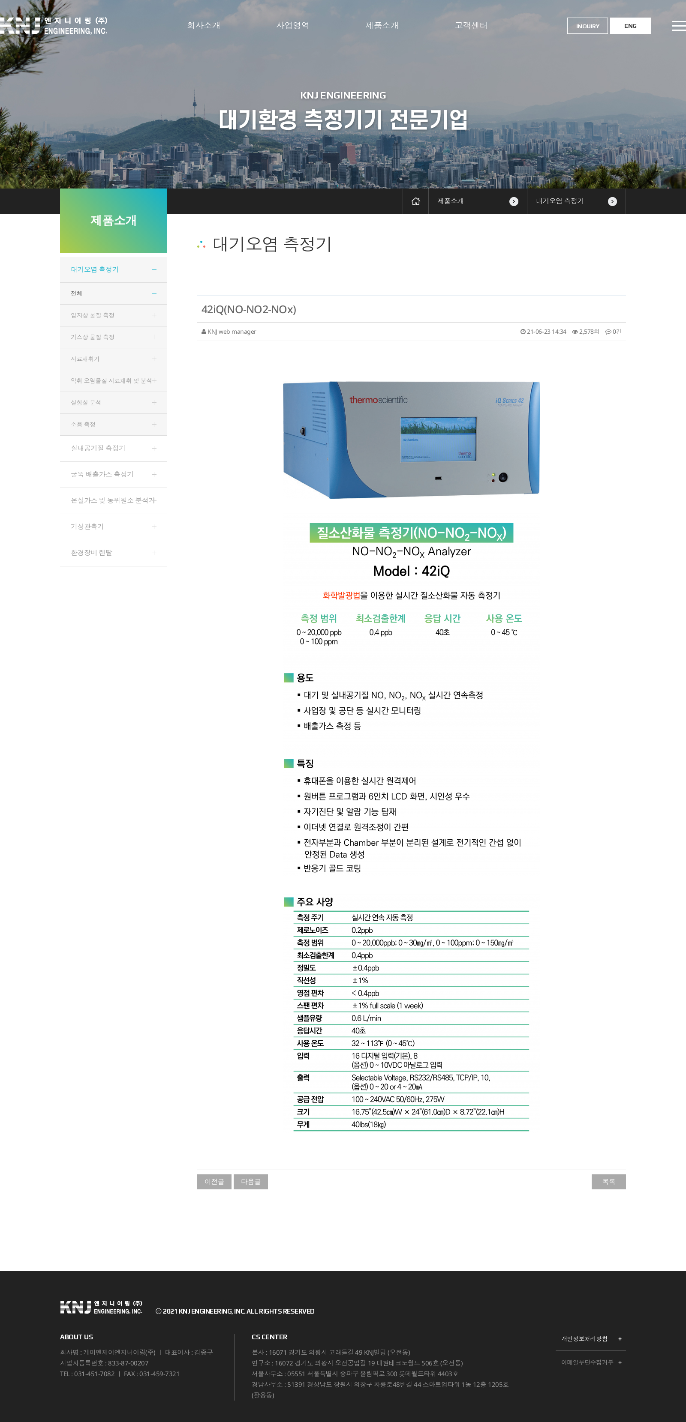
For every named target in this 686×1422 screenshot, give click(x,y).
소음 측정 (83, 424)
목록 (608, 1181)
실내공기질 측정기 (98, 448)
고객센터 (471, 25)
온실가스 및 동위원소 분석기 (113, 500)
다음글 (251, 1181)
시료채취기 (85, 359)
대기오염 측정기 (576, 201)
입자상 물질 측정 (92, 315)
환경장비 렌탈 (91, 552)
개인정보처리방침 (584, 1339)
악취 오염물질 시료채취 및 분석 (111, 381)
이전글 (215, 1181)
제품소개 (382, 25)
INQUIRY (587, 26)
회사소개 (203, 25)
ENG (630, 25)
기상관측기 (87, 526)
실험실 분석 (86, 402)
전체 (76, 293)
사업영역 (293, 25)
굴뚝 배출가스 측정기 (102, 474)
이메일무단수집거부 (587, 1362)
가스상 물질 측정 (92, 337)
